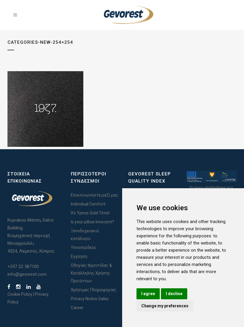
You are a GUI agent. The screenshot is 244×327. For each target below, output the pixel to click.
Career (77, 307)
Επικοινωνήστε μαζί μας (94, 195)
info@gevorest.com (27, 274)
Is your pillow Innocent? (92, 221)
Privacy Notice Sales (90, 298)
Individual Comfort (88, 204)
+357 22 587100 (23, 266)
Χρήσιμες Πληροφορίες (93, 289)
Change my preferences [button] (164, 305)
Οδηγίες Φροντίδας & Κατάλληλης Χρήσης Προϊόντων (91, 273)
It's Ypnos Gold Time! (90, 213)
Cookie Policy (19, 294)
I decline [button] (174, 293)
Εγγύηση (79, 256)
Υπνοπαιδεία (83, 247)
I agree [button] (148, 293)
